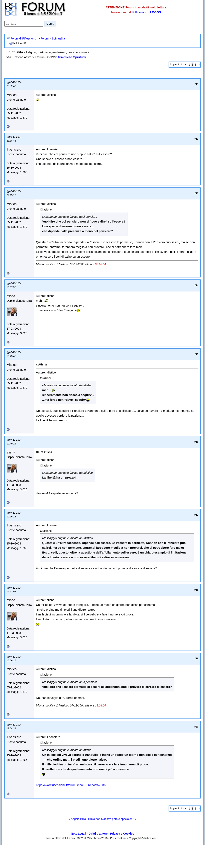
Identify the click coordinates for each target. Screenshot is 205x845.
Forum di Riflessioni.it (23, 38)
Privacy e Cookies (122, 833)
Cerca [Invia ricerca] (50, 23)
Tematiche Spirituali (72, 57)
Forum (44, 38)
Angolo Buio (78, 819)
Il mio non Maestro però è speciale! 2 (111, 819)
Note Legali (78, 833)
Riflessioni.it (140, 12)
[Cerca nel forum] (23, 24)
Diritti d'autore (98, 833)
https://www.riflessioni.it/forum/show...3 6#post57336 (71, 785)
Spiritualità (58, 38)
